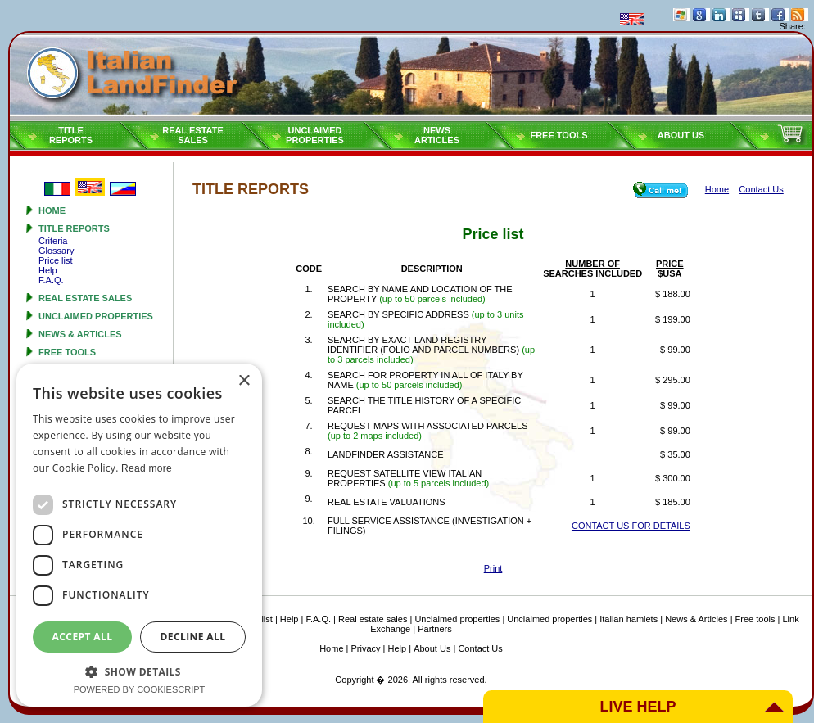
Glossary (56, 250)
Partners (435, 629)
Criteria (52, 241)
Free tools (558, 135)
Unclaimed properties (95, 316)
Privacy (366, 648)
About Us (681, 135)
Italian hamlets (628, 619)
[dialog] (139, 535)
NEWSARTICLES (436, 135)
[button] (139, 671)
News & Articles (80, 334)
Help (47, 270)
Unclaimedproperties (315, 135)
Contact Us (480, 648)
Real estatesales (193, 135)
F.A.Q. (51, 280)
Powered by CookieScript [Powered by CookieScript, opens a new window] (140, 689)
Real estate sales (85, 298)
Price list (55, 260)
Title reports (74, 228)
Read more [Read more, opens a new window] (146, 468)
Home (52, 210)
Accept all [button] (82, 637)
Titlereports (71, 135)
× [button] (243, 381)
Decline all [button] (193, 637)
